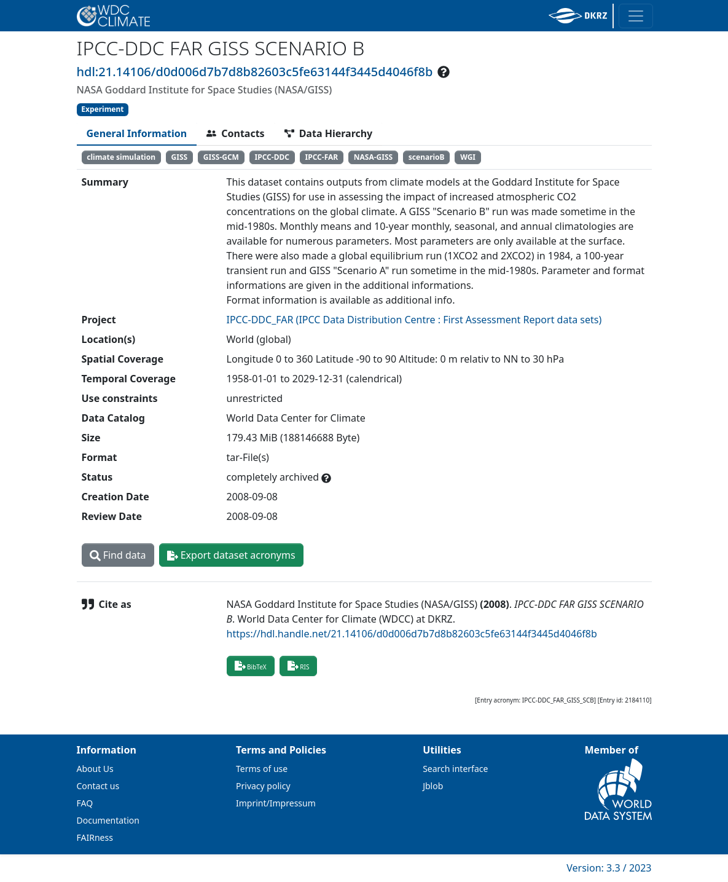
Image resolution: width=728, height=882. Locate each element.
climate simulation (121, 157)
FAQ (85, 803)
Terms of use (262, 768)
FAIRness (95, 837)
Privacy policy (263, 786)
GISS (179, 157)
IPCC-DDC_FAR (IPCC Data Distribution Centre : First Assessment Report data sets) (414, 319)
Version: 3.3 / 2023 (608, 868)
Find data (118, 555)
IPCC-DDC (272, 157)
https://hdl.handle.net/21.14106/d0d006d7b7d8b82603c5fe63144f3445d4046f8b (412, 633)
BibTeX (251, 665)
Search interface (455, 768)
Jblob (433, 786)
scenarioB (427, 157)
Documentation (108, 820)
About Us (95, 768)
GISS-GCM (221, 157)
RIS (299, 665)
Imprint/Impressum (276, 803)
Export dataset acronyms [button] (231, 555)
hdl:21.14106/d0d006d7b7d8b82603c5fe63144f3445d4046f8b (255, 71)
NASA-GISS (373, 157)
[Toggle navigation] (636, 16)
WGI (468, 157)
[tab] (137, 133)
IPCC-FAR (322, 157)
